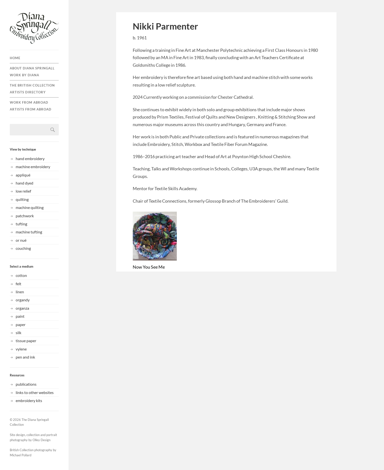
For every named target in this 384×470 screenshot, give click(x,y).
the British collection (32, 85)
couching (23, 248)
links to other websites (35, 392)
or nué (21, 240)
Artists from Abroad (30, 109)
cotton (21, 275)
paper (20, 324)
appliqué (23, 175)
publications (26, 384)
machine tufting (29, 232)
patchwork (25, 215)
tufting (21, 223)
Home (15, 58)
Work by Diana (24, 75)
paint (20, 316)
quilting (22, 199)
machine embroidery (33, 166)
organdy (23, 299)
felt (18, 283)
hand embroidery (30, 158)
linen (20, 291)
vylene (21, 349)
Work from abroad (29, 102)
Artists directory (28, 92)
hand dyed (24, 183)
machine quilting (30, 207)
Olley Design (41, 440)
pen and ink (25, 357)
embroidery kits (29, 400)
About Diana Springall (32, 68)
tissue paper (26, 340)
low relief (23, 191)
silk (18, 332)
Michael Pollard (20, 455)
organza (22, 308)
